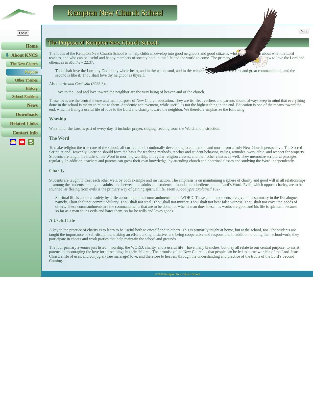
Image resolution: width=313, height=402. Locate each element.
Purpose (31, 72)
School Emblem (25, 96)
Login (23, 33)
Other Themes (26, 80)
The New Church (23, 64)
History (32, 88)
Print (304, 31)
